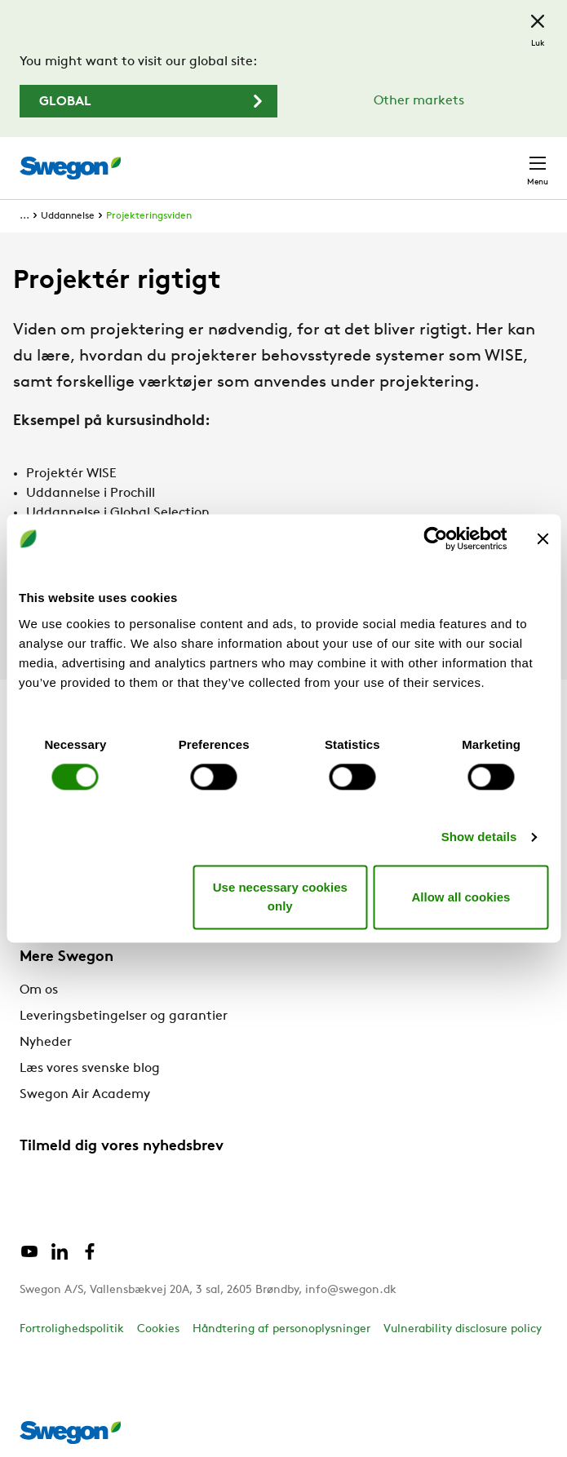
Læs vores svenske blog (90, 1068)
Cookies (158, 1329)
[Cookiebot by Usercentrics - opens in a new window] (435, 538)
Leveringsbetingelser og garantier (124, 1016)
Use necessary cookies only (280, 897)
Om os (39, 990)
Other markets (419, 101)
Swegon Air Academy (85, 1094)
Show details (479, 837)
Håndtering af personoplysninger (281, 1329)
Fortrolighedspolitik (72, 1329)
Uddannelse (68, 216)
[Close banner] (542, 538)
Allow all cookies (460, 897)
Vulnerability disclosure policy (462, 1329)
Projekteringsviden (149, 216)
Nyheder (46, 1042)
